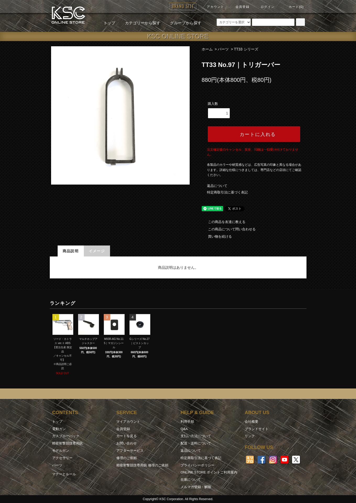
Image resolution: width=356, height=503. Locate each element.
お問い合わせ (126, 443)
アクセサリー (62, 458)
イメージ (97, 251)
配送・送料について (195, 443)
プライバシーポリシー (197, 465)
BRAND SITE (183, 6)
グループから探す (182, 23)
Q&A (184, 429)
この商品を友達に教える (223, 222)
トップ (109, 23)
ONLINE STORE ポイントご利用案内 (208, 472)
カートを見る (126, 436)
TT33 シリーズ (246, 49)
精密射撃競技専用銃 (67, 443)
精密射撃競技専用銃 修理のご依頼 (142, 465)
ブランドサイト (257, 429)
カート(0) (293, 7)
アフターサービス (130, 451)
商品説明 (71, 251)
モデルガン (60, 451)
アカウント (212, 7)
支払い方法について (195, 436)
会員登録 (239, 7)
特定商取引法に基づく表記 (227, 192)
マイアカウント (128, 422)
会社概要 (251, 422)
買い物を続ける (217, 236)
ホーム (207, 49)
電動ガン (59, 429)
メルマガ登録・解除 (195, 487)
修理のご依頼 (126, 458)
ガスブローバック (65, 436)
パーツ (223, 49)
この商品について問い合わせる (229, 229)
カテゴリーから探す (139, 23)
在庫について (190, 480)
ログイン (264, 7)
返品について (217, 186)
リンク (250, 436)
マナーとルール (64, 474)
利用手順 (187, 422)
